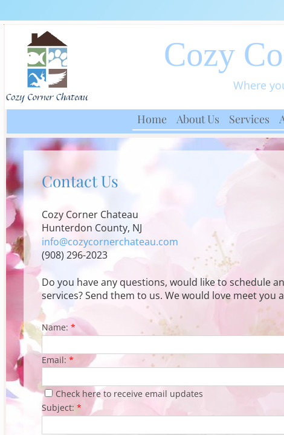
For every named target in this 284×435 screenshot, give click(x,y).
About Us (197, 119)
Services (249, 119)
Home (152, 119)
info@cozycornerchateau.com (110, 241)
